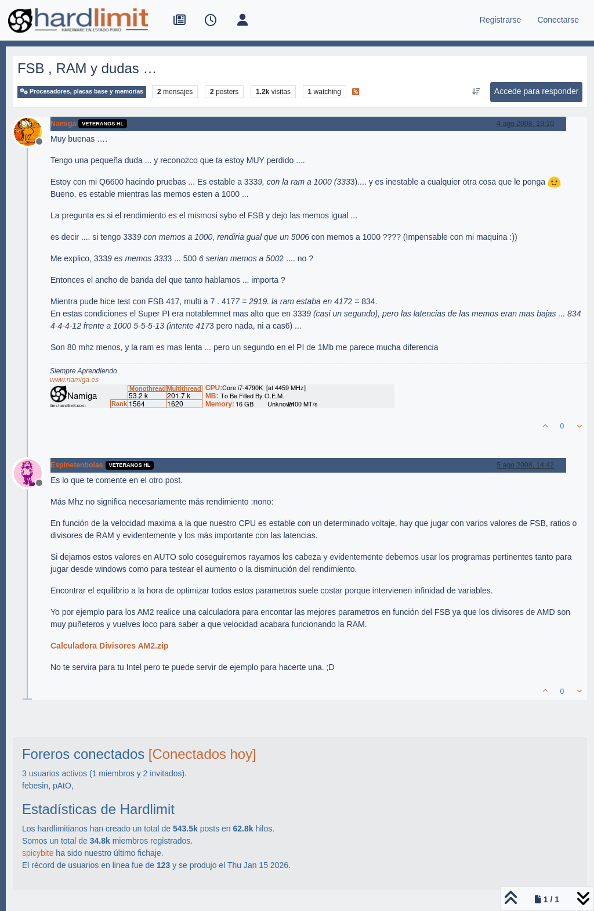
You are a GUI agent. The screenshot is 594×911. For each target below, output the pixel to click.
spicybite (37, 853)
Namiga (63, 124)
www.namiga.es (74, 380)
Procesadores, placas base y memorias (81, 91)
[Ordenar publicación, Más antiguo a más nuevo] (476, 92)
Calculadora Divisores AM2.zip (109, 645)
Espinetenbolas (76, 465)
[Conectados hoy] (202, 754)
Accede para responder (536, 91)
